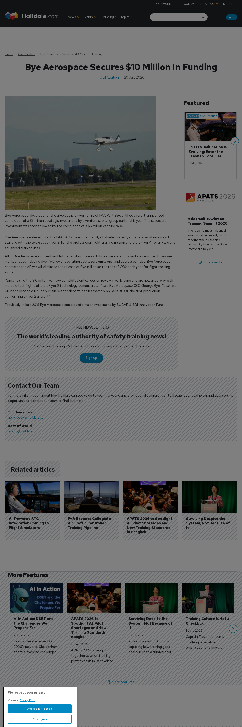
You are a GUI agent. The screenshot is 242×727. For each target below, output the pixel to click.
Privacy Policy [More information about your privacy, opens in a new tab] (28, 718)
